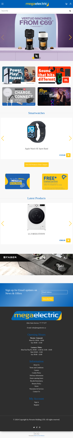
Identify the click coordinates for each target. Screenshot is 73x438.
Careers (36, 370)
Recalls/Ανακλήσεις (36, 381)
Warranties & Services (36, 389)
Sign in (36, 402)
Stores (37, 386)
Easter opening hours (36, 378)
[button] (33, 58)
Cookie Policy (36, 373)
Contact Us (36, 391)
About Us (36, 365)
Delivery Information (36, 375)
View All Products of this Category (36, 164)
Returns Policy (36, 383)
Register (36, 405)
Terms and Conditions (36, 367)
